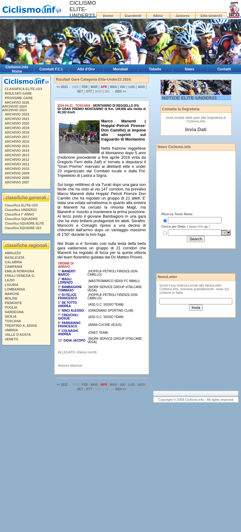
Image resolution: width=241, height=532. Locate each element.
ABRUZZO (13, 253)
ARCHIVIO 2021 (17, 119)
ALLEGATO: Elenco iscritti (77, 352)
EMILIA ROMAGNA (19, 271)
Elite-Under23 (211, 16)
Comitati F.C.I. (51, 69)
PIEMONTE (13, 303)
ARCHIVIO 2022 (17, 114)
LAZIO (10, 280)
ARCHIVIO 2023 (14, 110)
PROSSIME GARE (19, 98)
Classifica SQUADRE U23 (23, 228)
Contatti (224, 69)
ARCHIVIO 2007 (17, 182)
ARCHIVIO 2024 (14, 106)
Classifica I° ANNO (19, 214)
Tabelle (155, 69)
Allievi (158, 16)
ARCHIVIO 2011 (17, 164)
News (189, 69)
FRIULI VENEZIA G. (20, 275)
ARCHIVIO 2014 (17, 150)
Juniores (182, 16)
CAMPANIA (13, 266)
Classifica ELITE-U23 (21, 205)
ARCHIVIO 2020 (17, 123)
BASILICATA (14, 257)
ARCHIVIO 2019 (17, 128)
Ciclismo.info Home (16, 69)
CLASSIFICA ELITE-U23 (23, 89)
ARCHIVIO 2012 (17, 159)
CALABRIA (13, 262)
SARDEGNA (14, 312)
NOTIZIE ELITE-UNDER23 (189, 97)
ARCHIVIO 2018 (17, 132)
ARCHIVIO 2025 (17, 102)
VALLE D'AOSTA (18, 334)
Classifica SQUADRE (21, 219)
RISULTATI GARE (18, 93)
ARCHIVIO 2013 (17, 155)
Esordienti (133, 16)
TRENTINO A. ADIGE (21, 325)
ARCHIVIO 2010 (17, 168)
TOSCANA (13, 321)
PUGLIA (11, 307)
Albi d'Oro (86, 69)
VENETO (11, 339)
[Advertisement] (26, 439)
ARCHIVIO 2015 (17, 146)
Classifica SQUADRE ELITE (24, 223)
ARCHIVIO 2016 (17, 141)
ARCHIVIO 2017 (17, 137)
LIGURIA (11, 285)
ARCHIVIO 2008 (17, 178)
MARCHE (12, 294)
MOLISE (11, 298)
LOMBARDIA (15, 289)
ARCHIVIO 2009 (17, 173)
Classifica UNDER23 (21, 210)
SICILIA (11, 316)
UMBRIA (11, 330)
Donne (108, 16)
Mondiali (120, 69)
